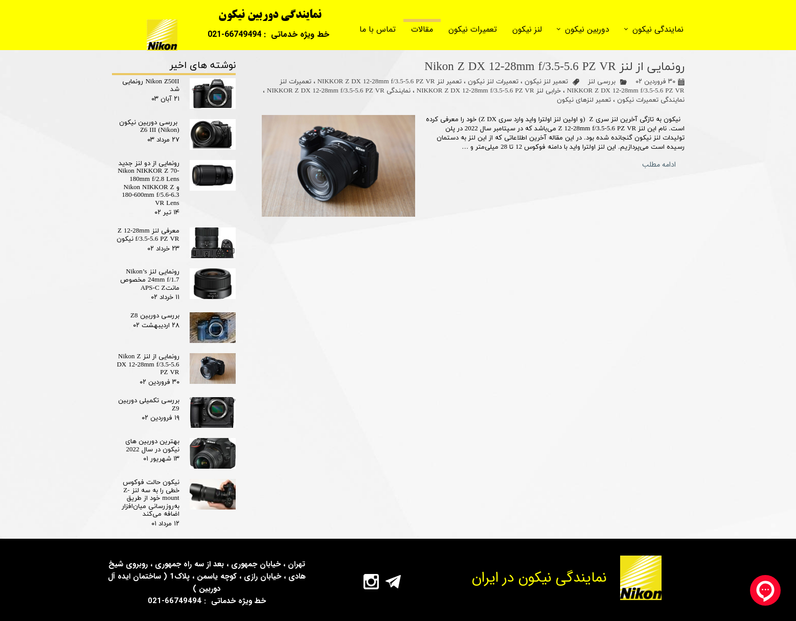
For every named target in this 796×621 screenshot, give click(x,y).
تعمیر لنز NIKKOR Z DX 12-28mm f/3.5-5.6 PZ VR (389, 81)
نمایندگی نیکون (658, 29)
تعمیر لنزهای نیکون (584, 100)
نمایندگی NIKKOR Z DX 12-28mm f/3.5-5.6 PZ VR (339, 91)
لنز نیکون (527, 29)
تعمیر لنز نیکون (546, 81)
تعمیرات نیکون (472, 29)
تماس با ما (377, 29)
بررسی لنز (602, 81)
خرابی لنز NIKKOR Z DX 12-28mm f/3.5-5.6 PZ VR (489, 91)
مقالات (422, 29)
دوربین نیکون (587, 29)
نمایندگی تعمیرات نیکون (651, 100)
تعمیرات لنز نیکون (493, 81)
